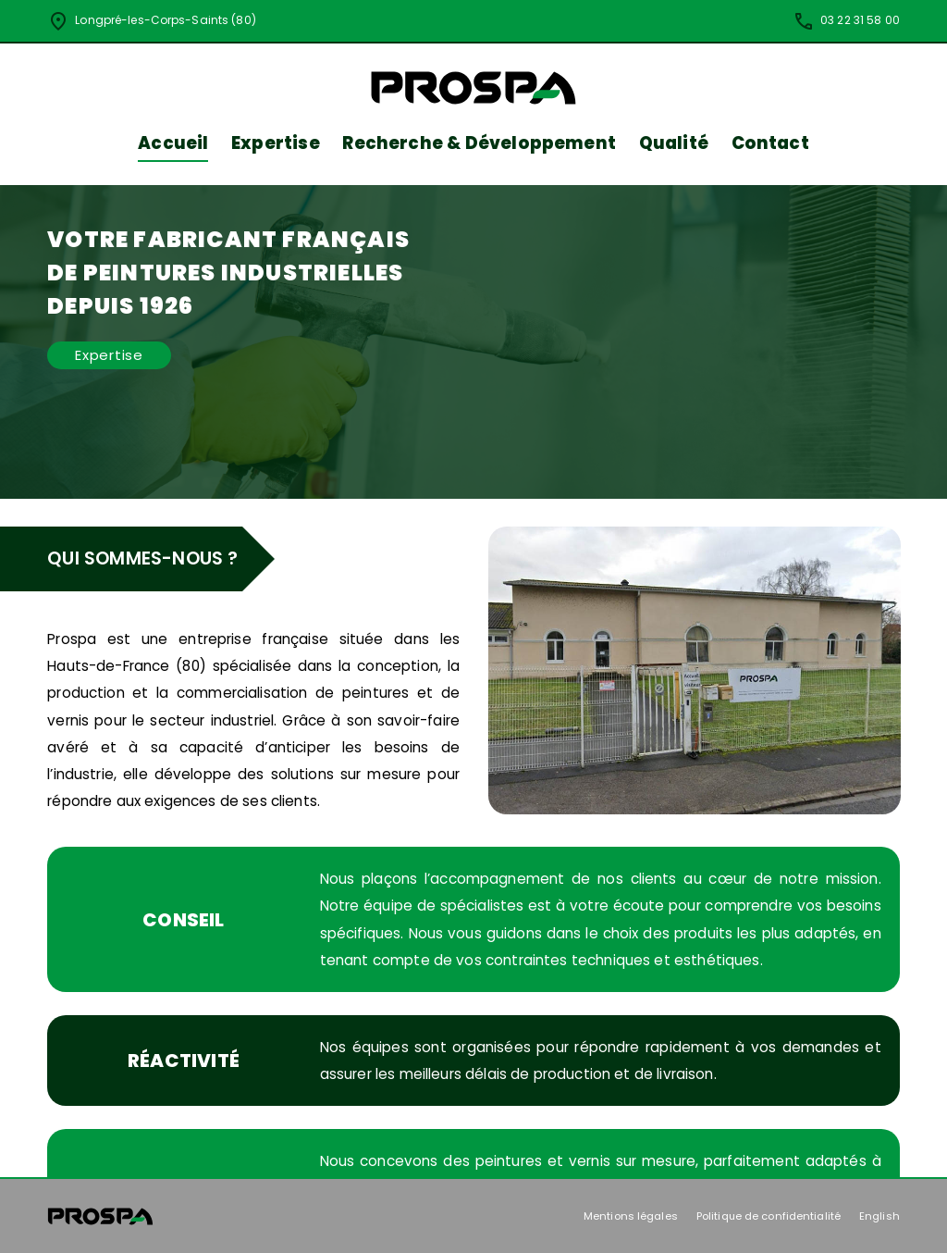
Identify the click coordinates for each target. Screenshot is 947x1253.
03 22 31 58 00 (846, 20)
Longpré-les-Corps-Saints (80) (151, 20)
